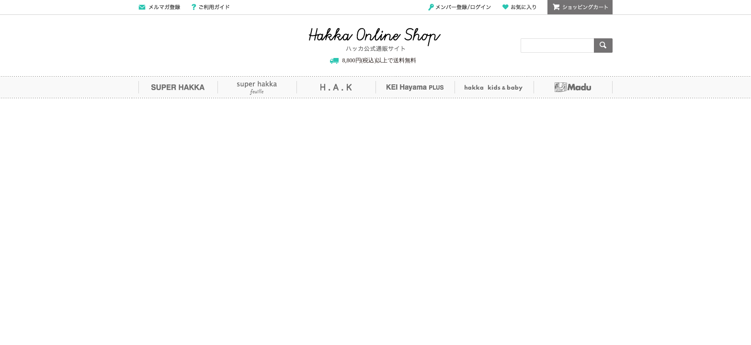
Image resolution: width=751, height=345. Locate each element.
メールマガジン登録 (159, 7)
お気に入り (519, 7)
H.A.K (336, 87)
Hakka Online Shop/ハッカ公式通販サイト (375, 40)
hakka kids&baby (494, 87)
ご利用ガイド (210, 7)
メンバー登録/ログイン (459, 7)
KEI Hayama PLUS (415, 87)
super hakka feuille (257, 87)
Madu (573, 87)
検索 (603, 45)
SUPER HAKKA (178, 87)
